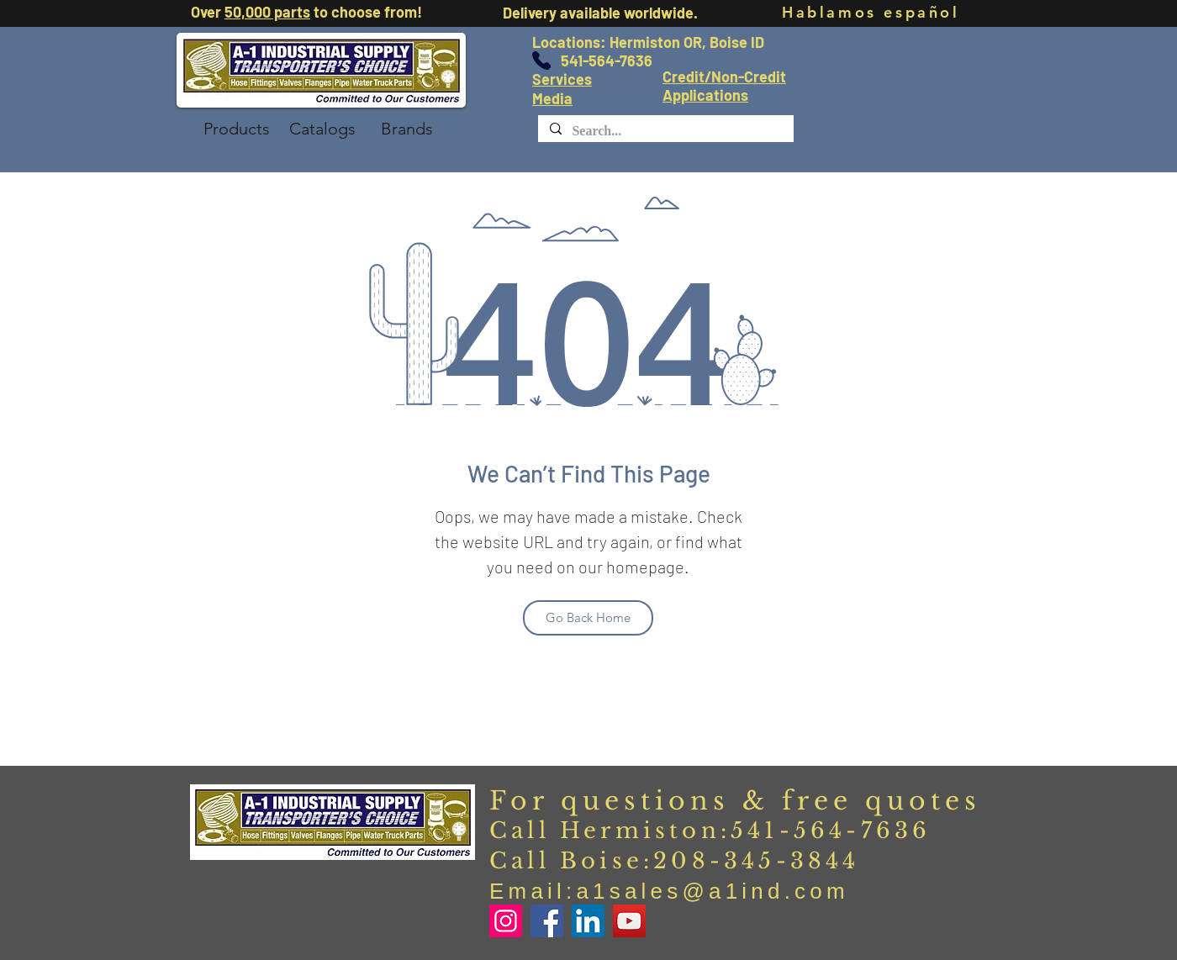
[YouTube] (629, 921)
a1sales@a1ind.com (712, 891)
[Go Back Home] (588, 618)
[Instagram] (505, 921)
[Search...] (665, 131)
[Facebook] (546, 921)
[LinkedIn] (588, 921)
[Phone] (541, 60)
